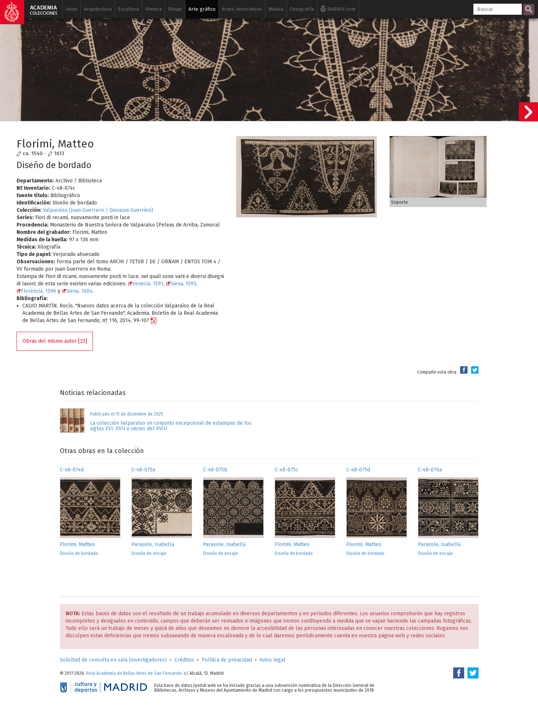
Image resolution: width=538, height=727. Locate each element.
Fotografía (302, 9)
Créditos (184, 660)
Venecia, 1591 (145, 284)
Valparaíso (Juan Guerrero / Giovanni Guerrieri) (98, 210)
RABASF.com (337, 8)
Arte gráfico (202, 9)
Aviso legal (272, 660)
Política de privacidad (227, 660)
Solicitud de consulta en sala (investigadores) (113, 660)
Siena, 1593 (181, 284)
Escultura (128, 9)
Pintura (153, 9)
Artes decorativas (242, 9)
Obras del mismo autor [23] (54, 341)
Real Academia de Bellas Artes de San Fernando (134, 673)
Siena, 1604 (77, 291)
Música (276, 9)
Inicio (71, 9)
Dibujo (175, 9)
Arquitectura (98, 9)
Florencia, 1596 (36, 291)
